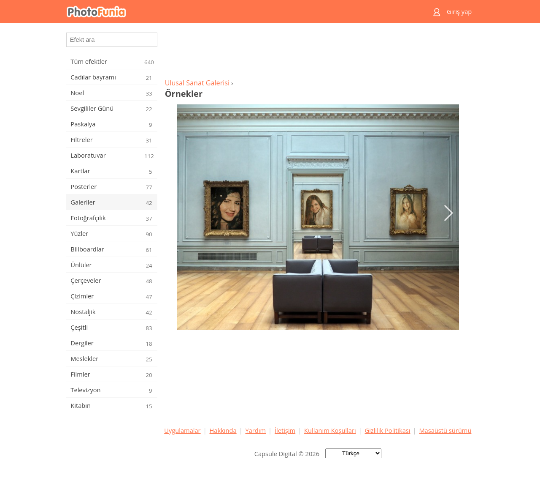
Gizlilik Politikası (387, 430)
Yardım (256, 430)
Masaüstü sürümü (445, 430)
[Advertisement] (317, 53)
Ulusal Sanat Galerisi (197, 82)
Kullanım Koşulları (330, 430)
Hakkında (223, 430)
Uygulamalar (182, 430)
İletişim (285, 430)
